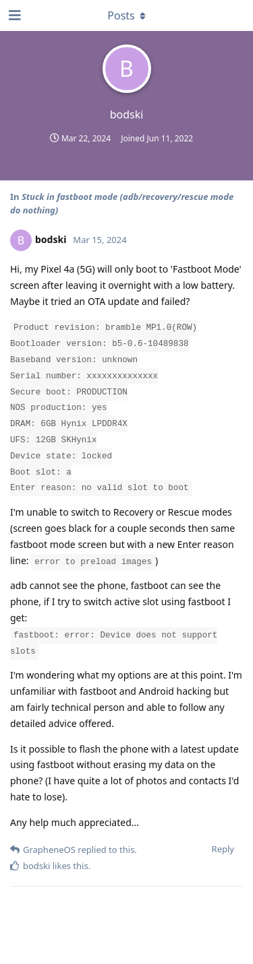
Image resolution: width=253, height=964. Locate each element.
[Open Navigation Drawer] (13, 15)
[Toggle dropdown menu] (126, 15)
